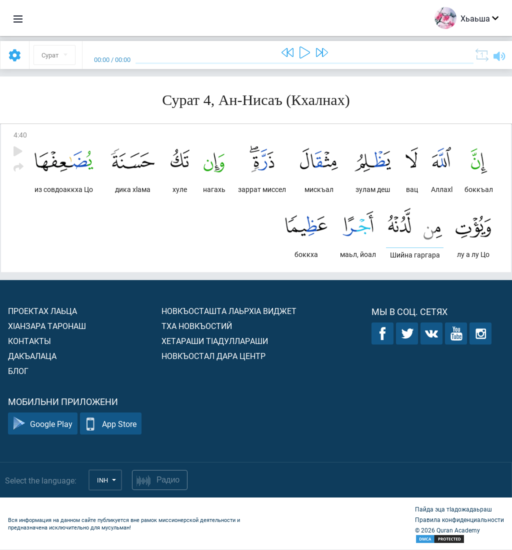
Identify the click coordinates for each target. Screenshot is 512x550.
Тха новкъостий (197, 326)
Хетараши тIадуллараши (215, 341)
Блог (18, 371)
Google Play (42, 424)
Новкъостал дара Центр (214, 356)
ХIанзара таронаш (47, 326)
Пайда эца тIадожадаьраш (453, 510)
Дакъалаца (32, 356)
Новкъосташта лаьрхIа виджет (229, 311)
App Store (110, 424)
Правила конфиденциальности (459, 520)
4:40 (20, 135)
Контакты (29, 341)
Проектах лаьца (42, 311)
